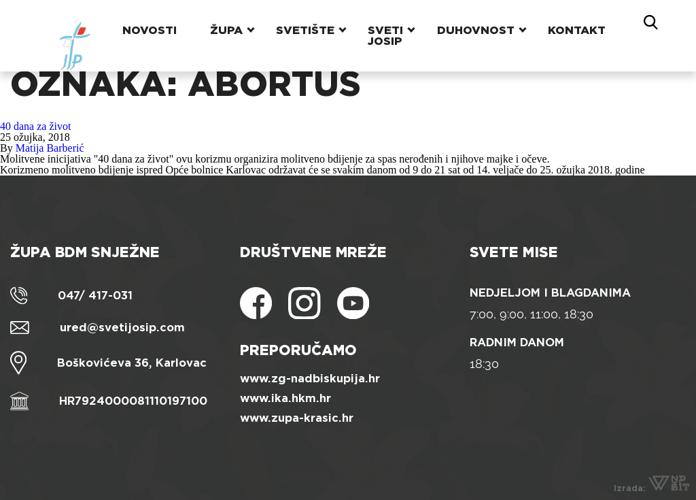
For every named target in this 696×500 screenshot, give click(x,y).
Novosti (145, 23)
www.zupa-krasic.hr (296, 418)
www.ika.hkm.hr (285, 398)
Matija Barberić (50, 148)
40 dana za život (35, 126)
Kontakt (578, 23)
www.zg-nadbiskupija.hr (310, 378)
